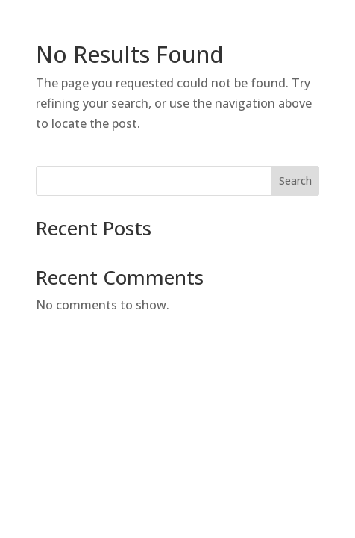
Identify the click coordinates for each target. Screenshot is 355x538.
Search (295, 180)
